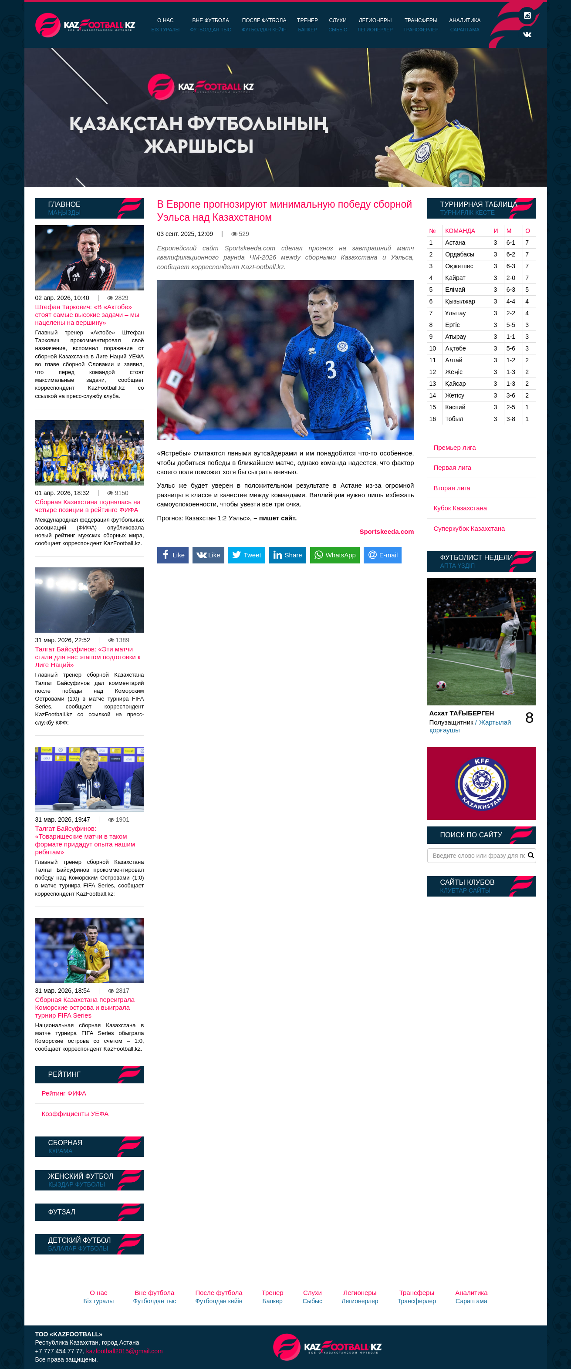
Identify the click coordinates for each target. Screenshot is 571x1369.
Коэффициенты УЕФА (75, 1113)
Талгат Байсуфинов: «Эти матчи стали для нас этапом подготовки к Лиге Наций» (88, 656)
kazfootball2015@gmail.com (124, 1351)
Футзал (61, 1212)
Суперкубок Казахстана (469, 528)
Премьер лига (455, 447)
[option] (285, 117)
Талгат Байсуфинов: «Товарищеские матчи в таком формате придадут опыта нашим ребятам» (85, 840)
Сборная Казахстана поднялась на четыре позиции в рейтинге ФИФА (88, 505)
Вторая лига (452, 488)
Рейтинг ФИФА (64, 1093)
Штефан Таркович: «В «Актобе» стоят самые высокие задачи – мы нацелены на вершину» (87, 314)
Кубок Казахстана (460, 508)
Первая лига (453, 467)
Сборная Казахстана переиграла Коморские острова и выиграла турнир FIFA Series (85, 1007)
